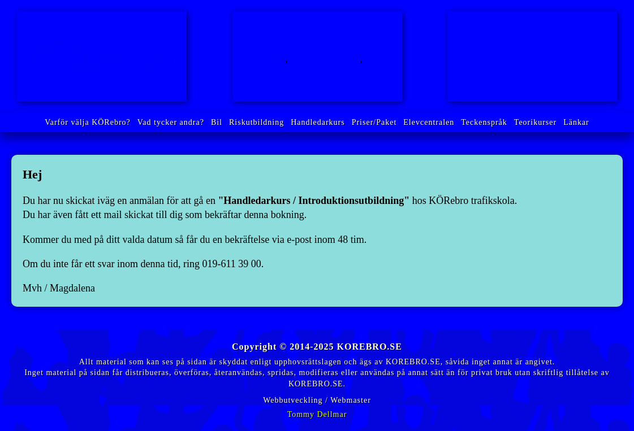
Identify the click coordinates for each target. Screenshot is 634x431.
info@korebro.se (536, 42)
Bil (278, 58)
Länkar (576, 122)
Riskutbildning (325, 58)
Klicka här (525, 83)
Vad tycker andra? (170, 122)
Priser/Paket (374, 122)
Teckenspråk (484, 122)
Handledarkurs (317, 73)
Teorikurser (535, 122)
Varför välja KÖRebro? (88, 122)
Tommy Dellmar (317, 414)
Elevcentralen (428, 122)
